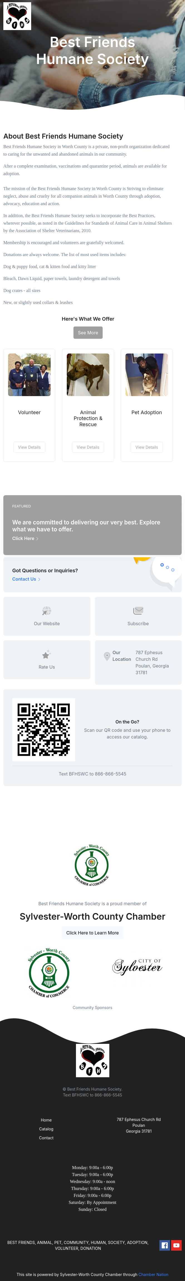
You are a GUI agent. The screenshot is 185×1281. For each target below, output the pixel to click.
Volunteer (29, 412)
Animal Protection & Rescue (88, 418)
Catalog (46, 1129)
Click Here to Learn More (92, 933)
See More (88, 332)
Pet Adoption (147, 412)
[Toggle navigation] (176, 16)
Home (46, 1120)
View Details (29, 447)
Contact (46, 1137)
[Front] (18, 16)
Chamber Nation (154, 1274)
